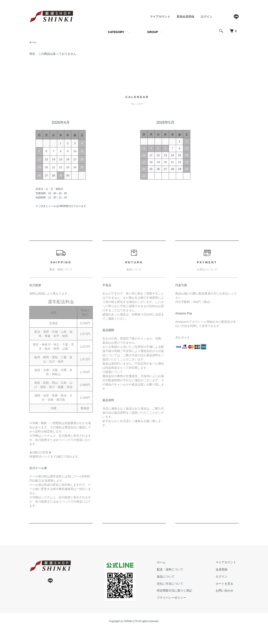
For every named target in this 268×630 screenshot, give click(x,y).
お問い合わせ (227, 591)
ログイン (206, 16)
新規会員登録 (185, 16)
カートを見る (227, 584)
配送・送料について (177, 569)
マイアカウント (160, 16)
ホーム (33, 42)
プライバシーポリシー (178, 598)
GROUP (152, 32)
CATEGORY (116, 32)
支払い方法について (177, 584)
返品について (173, 577)
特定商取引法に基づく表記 (181, 591)
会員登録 (224, 569)
